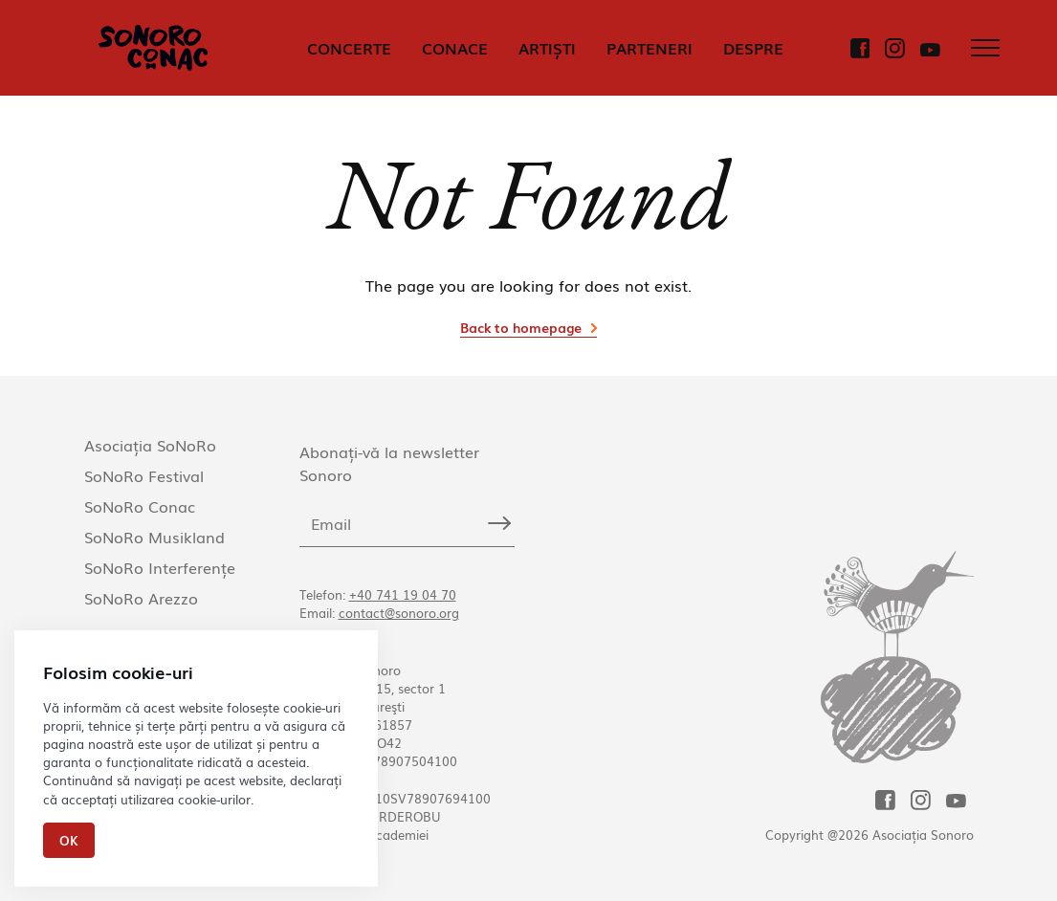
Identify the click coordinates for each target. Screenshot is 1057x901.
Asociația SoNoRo (150, 444)
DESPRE (753, 47)
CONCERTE (349, 47)
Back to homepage (521, 327)
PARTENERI (649, 47)
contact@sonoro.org (399, 613)
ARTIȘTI (547, 47)
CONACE (455, 47)
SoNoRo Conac (139, 505)
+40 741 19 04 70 (402, 594)
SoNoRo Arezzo (141, 597)
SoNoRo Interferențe (159, 567)
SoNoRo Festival (144, 475)
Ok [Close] (68, 840)
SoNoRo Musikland (154, 536)
